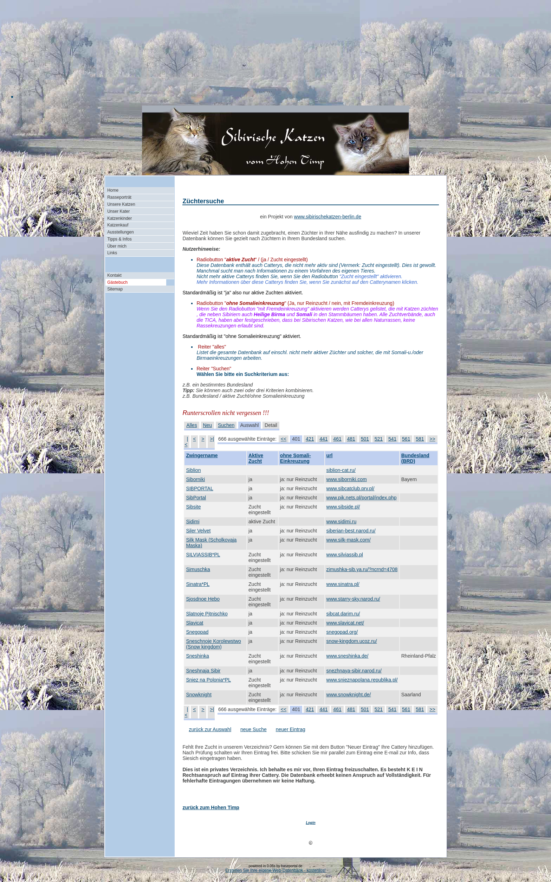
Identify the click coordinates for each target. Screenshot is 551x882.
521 (379, 439)
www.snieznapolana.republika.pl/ (362, 680)
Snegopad (197, 632)
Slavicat (194, 623)
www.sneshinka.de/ (347, 656)
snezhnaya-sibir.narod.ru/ (354, 670)
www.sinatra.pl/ (342, 584)
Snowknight (198, 694)
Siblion (193, 470)
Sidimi (192, 521)
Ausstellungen (120, 232)
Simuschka (198, 569)
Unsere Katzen (121, 204)
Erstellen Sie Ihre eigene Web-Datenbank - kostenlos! (275, 870)
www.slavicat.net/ (345, 623)
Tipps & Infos (119, 239)
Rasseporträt (119, 197)
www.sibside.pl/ (343, 507)
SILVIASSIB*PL (203, 554)
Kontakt (114, 275)
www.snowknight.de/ (348, 694)
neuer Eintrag (290, 729)
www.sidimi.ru (341, 521)
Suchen (226, 425)
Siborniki (195, 479)
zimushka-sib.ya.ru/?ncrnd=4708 (362, 569)
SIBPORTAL (199, 488)
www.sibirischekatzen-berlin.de (327, 216)
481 (351, 439)
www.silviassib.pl (344, 554)
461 (337, 439)
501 (365, 439)
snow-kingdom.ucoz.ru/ (351, 641)
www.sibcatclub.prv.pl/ (350, 488)
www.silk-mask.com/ (348, 540)
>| (212, 439)
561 (406, 439)
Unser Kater (118, 211)
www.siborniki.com (346, 479)
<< (283, 439)
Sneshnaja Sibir (203, 670)
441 (323, 439)
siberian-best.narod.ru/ (351, 530)
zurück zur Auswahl (210, 729)
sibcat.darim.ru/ (343, 613)
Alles (191, 425)
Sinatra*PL (197, 584)
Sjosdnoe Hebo (203, 599)
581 (420, 439)
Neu (207, 425)
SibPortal (196, 497)
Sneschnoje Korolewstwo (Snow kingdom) (213, 644)
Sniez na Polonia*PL (208, 680)
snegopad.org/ (342, 632)
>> (432, 439)
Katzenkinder (119, 218)
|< (186, 441)
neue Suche (253, 729)
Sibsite (193, 507)
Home (112, 190)
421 (310, 439)
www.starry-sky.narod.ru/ (353, 599)
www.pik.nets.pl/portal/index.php (361, 497)
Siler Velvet (198, 530)
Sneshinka (197, 656)
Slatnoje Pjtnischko (206, 613)
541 (392, 439)
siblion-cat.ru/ (341, 470)
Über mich (117, 246)
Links (112, 252)
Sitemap (115, 289)
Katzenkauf (117, 225)
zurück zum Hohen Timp (210, 807)
